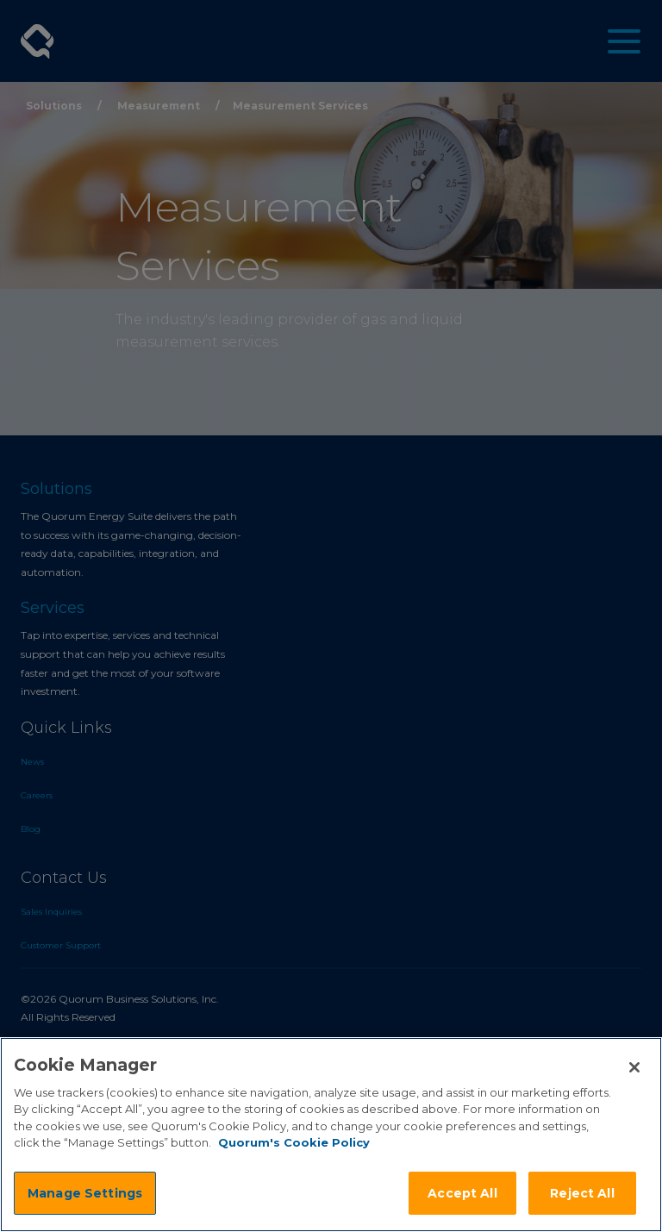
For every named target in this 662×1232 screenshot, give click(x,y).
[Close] (634, 1067)
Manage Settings (85, 1193)
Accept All (462, 1193)
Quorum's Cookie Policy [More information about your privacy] (294, 1142)
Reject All (582, 1193)
